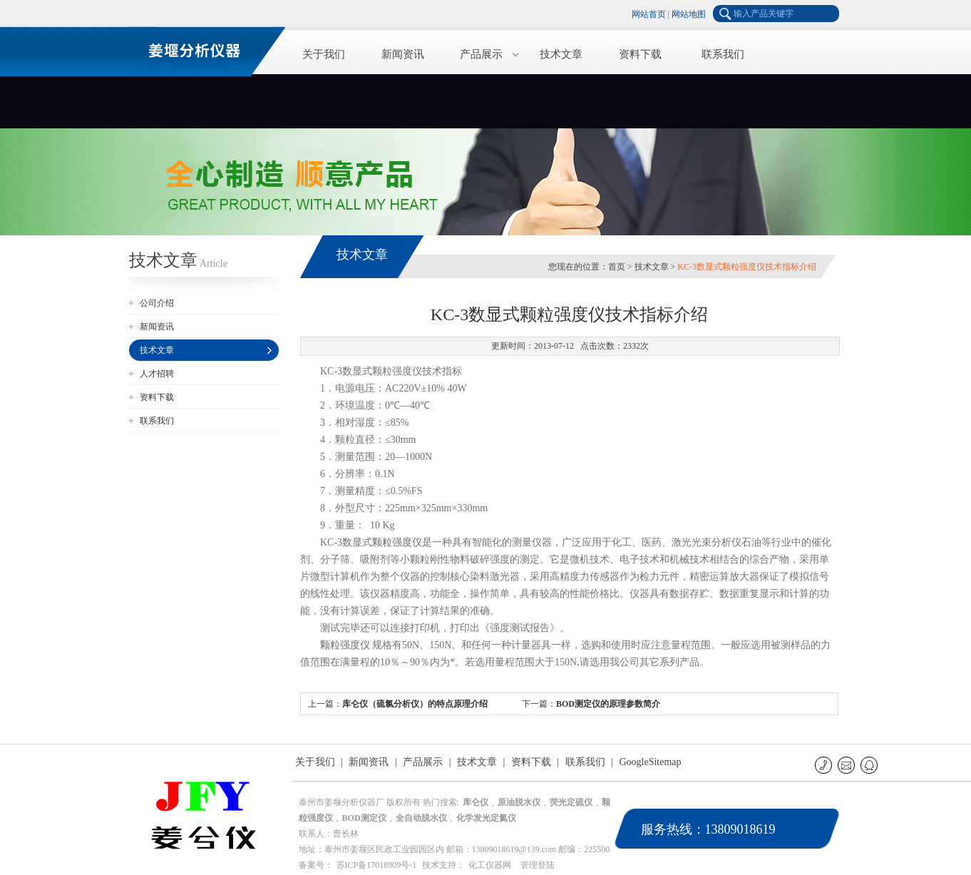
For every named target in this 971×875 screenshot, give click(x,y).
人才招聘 (157, 374)
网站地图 (689, 14)
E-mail (847, 764)
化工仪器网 (489, 865)
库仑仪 (475, 802)
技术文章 (561, 54)
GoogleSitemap (650, 762)
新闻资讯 (402, 54)
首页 (616, 267)
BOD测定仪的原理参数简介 (608, 704)
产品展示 (481, 54)
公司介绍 (157, 303)
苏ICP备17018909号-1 (376, 865)
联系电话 (824, 764)
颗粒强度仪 (397, 542)
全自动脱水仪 (421, 818)
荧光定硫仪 (571, 802)
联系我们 (723, 54)
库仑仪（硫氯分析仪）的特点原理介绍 (415, 704)
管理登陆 (537, 865)
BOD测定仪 (364, 818)
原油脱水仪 (519, 802)
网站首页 (649, 14)
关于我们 (323, 54)
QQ (870, 764)
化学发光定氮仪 (486, 818)
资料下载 (640, 54)
